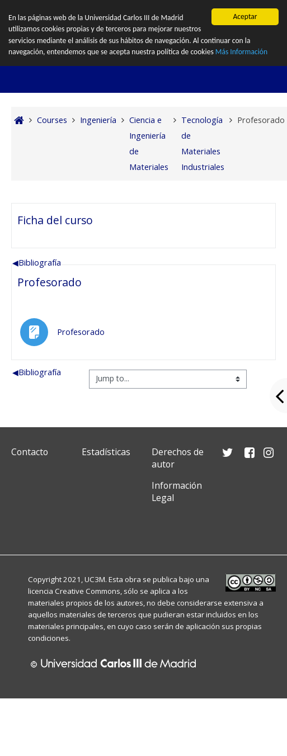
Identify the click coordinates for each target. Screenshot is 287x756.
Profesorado (49, 282)
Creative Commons (87, 591)
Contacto (29, 452)
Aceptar (245, 16)
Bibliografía (36, 262)
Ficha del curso (55, 220)
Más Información (241, 51)
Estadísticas (106, 452)
